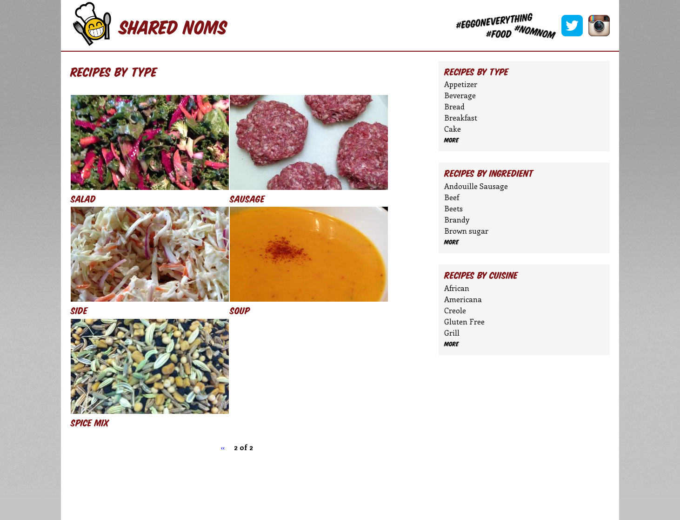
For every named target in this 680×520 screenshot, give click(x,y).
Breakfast (460, 117)
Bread (454, 106)
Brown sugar (466, 231)
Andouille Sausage (476, 186)
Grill (452, 333)
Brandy (456, 219)
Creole (455, 310)
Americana (463, 299)
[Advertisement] (242, 485)
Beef (451, 197)
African (456, 288)
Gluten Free (464, 321)
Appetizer (460, 84)
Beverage (460, 95)
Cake (452, 129)
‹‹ (223, 447)
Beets (453, 208)
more (451, 140)
